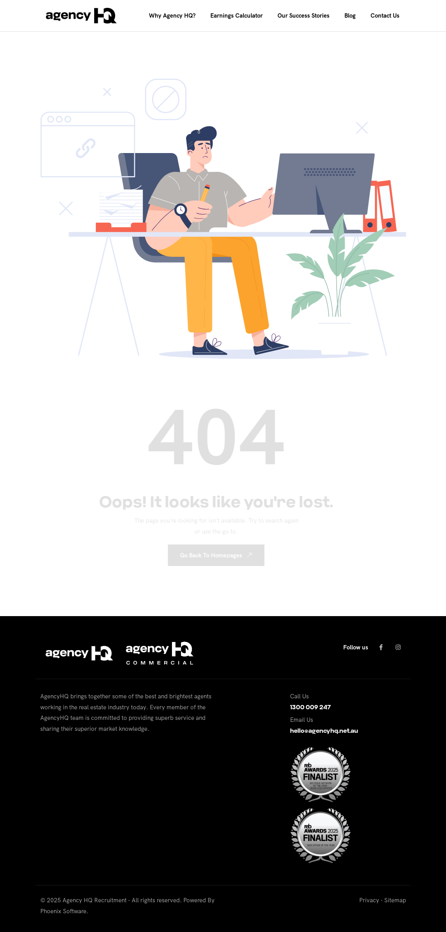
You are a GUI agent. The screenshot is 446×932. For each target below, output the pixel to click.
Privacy (369, 900)
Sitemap (395, 900)
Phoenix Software (63, 911)
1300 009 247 (310, 707)
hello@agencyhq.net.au (324, 730)
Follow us (355, 647)
